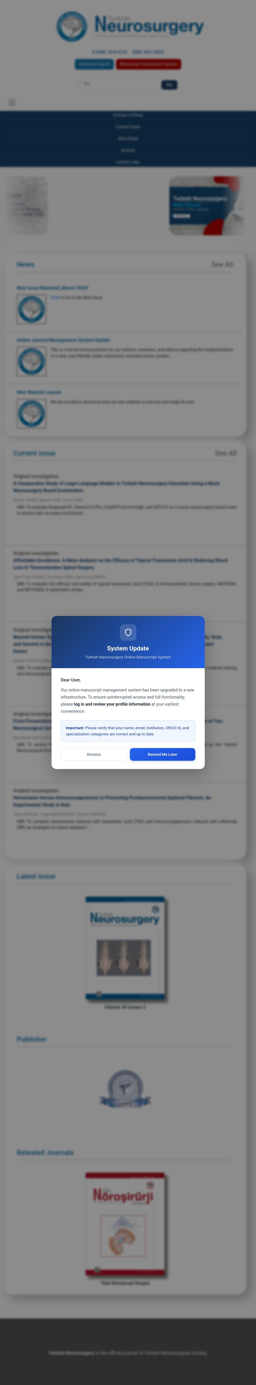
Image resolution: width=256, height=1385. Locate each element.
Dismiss (94, 754)
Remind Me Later (162, 754)
